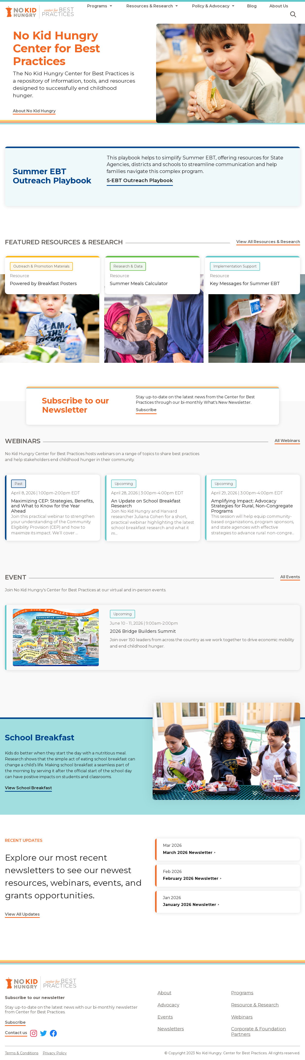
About (164, 993)
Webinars (242, 1017)
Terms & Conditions (21, 1053)
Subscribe (15, 1022)
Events (165, 1017)
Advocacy (168, 1005)
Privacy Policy (55, 1053)
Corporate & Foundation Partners (258, 1031)
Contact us (16, 1032)
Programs (242, 993)
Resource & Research (255, 1005)
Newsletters (171, 1029)
